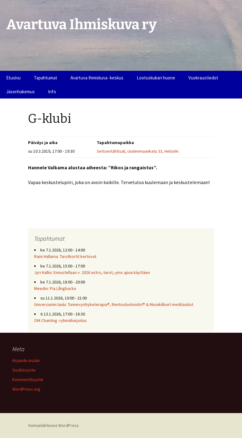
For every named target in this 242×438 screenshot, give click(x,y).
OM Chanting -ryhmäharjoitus (60, 320)
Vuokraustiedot (203, 78)
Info (52, 91)
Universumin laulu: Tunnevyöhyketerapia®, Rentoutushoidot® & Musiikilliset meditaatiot (113, 304)
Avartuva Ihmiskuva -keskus (97, 78)
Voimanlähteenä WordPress (53, 425)
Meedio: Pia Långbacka (55, 288)
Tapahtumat (45, 78)
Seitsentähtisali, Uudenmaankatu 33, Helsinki (138, 151)
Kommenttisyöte (27, 379)
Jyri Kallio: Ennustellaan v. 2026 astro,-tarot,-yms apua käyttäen (92, 272)
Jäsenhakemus (20, 91)
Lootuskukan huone (156, 78)
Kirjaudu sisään (26, 360)
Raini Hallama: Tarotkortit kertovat (65, 256)
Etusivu (13, 78)
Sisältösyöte (24, 370)
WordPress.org (26, 389)
